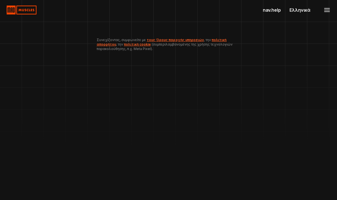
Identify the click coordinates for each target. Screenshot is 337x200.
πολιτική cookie (137, 44)
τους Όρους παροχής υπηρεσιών (175, 40)
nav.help (272, 10)
